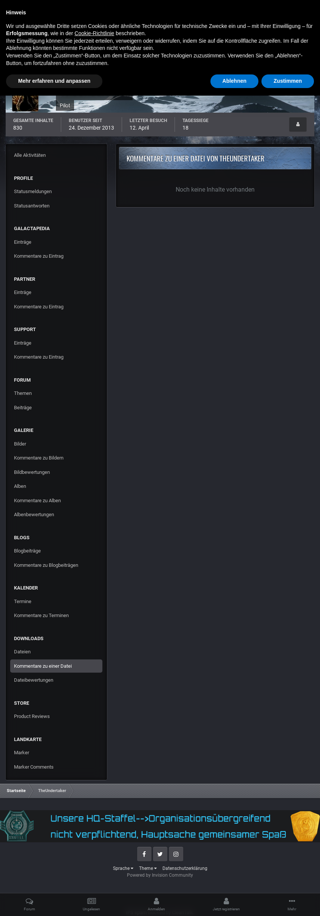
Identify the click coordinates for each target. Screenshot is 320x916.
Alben (20, 486)
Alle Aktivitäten (30, 155)
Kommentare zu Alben (37, 500)
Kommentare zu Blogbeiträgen (46, 565)
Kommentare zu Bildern (38, 458)
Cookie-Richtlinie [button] (94, 854)
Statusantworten (31, 206)
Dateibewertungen (33, 680)
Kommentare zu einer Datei (43, 666)
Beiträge (23, 407)
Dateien (22, 652)
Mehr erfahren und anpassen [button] (54, 901)
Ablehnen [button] (235, 901)
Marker (21, 752)
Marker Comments (34, 767)
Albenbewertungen (34, 514)
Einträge (22, 242)
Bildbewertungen (32, 472)
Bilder (20, 444)
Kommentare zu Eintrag (38, 256)
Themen (23, 393)
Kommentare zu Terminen (41, 615)
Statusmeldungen (33, 191)
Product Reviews (32, 716)
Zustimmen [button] (288, 901)
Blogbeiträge (27, 551)
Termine (22, 601)
